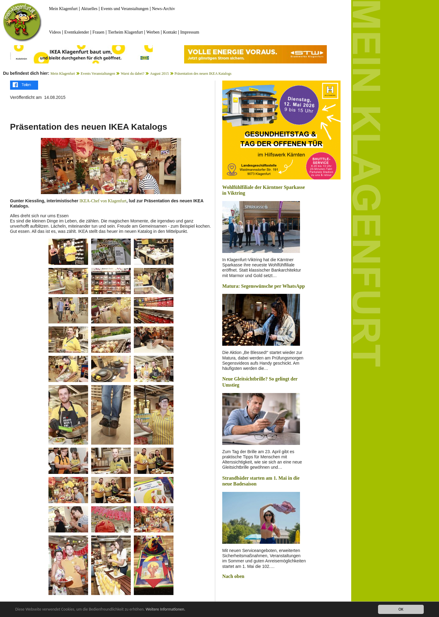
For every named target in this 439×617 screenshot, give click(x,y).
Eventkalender (76, 32)
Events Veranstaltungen (98, 73)
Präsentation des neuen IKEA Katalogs (202, 73)
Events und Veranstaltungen (124, 8)
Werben (152, 32)
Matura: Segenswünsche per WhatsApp (263, 286)
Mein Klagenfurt (63, 8)
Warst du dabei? (132, 73)
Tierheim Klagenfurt (125, 32)
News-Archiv (163, 8)
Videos (55, 32)
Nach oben (233, 576)
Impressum (189, 32)
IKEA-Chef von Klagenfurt (103, 201)
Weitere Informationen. (165, 609)
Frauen (98, 32)
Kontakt (170, 32)
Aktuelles (89, 8)
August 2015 (159, 73)
